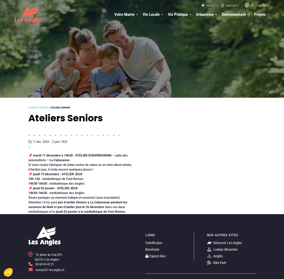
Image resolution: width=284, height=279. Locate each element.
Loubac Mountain (222, 249)
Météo (208, 5)
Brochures (152, 249)
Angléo (215, 256)
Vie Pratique (178, 14)
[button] (8, 272)
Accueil (32, 107)
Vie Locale (151, 14)
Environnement (234, 14)
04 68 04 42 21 (257, 5)
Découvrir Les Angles (224, 243)
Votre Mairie (124, 14)
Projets (260, 14)
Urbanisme (205, 14)
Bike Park (216, 262)
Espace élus (155, 256)
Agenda (43, 107)
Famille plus (153, 243)
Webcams (230, 5)
